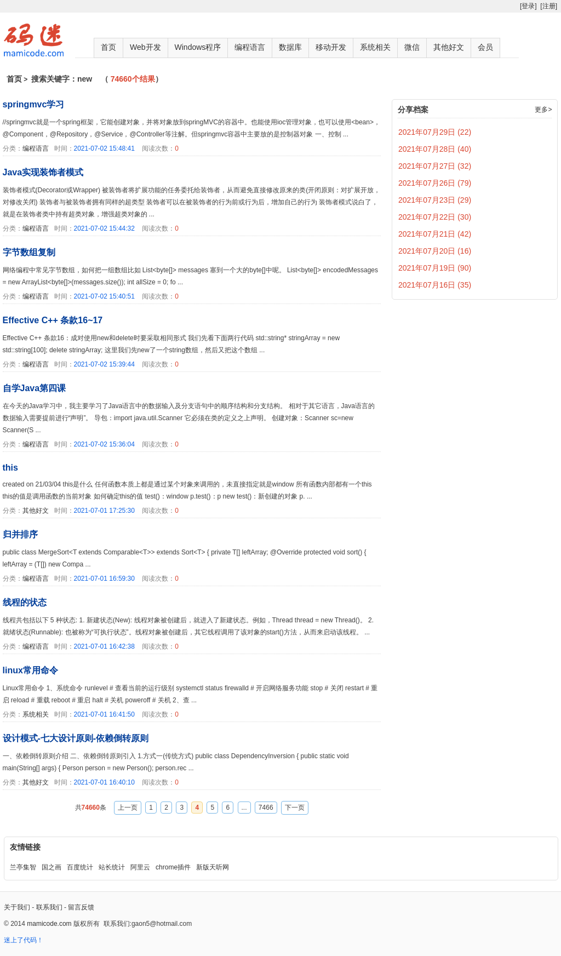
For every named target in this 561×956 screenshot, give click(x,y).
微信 (412, 47)
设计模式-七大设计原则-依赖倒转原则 (76, 738)
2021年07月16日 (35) (434, 284)
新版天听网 (212, 867)
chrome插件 (173, 867)
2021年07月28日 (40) (434, 149)
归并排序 (20, 534)
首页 (108, 47)
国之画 (51, 867)
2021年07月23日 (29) (434, 200)
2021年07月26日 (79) (434, 183)
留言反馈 (81, 907)
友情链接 (25, 847)
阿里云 (140, 867)
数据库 (290, 47)
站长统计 (112, 867)
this (10, 467)
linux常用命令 (30, 670)
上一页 (128, 807)
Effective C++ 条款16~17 (53, 320)
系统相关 (375, 47)
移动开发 (331, 47)
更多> (543, 109)
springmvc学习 (34, 104)
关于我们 (17, 907)
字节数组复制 (29, 252)
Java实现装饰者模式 (43, 172)
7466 (266, 807)
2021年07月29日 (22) (434, 132)
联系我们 (49, 907)
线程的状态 (25, 602)
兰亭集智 (23, 867)
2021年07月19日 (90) (434, 268)
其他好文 (448, 47)
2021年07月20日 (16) (434, 251)
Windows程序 (198, 47)
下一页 (295, 807)
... (244, 807)
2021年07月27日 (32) (434, 166)
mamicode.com (49, 924)
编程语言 (249, 47)
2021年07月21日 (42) (434, 234)
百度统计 (80, 867)
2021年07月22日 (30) (434, 217)
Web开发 (145, 47)
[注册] (548, 6)
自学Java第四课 (34, 388)
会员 (485, 47)
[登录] (528, 6)
